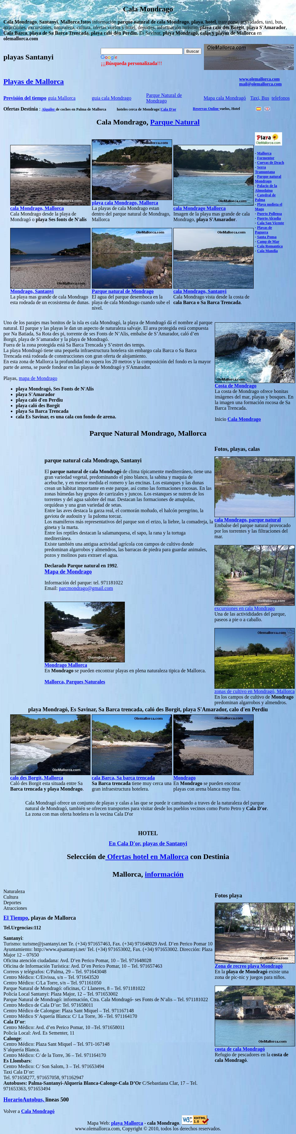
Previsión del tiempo (24, 98)
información (164, 874)
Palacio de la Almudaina (266, 188)
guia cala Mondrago (111, 98)
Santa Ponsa (267, 237)
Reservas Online (206, 109)
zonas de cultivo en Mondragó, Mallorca (254, 691)
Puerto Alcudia (269, 218)
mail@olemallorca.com (260, 84)
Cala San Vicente (270, 223)
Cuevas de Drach (270, 162)
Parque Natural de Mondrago (164, 98)
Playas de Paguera (263, 229)
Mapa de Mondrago (68, 572)
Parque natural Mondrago (268, 178)
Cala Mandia (267, 251)
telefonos (281, 98)
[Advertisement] (21, 535)
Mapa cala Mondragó (225, 98)
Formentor (265, 158)
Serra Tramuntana (265, 169)
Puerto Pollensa (269, 214)
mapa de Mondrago (38, 378)
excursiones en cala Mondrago (244, 608)
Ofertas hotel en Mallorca (146, 857)
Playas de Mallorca (33, 81)
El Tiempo (15, 918)
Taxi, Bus (259, 98)
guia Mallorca (61, 98)
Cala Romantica (270, 246)
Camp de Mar (268, 241)
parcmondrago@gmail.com (86, 588)
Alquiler (49, 109)
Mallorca (264, 153)
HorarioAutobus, (24, 1100)
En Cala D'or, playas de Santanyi (148, 843)
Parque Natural (175, 122)
